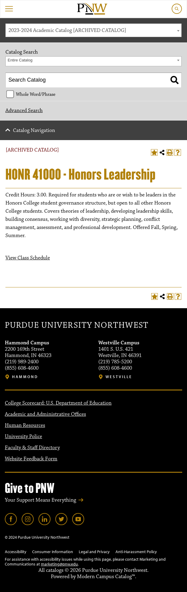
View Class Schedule (27, 258)
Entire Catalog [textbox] (20, 60)
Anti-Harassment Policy (136, 551)
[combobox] (93, 30)
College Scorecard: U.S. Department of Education (58, 403)
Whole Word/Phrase (35, 94)
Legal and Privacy (94, 551)
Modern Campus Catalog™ (106, 576)
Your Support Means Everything (40, 500)
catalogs (54, 570)
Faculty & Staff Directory (32, 447)
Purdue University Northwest (76, 325)
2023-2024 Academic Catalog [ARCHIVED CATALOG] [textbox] (67, 30)
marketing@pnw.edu (59, 564)
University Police (23, 436)
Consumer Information (52, 551)
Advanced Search (24, 110)
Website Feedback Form (31, 459)
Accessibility (15, 551)
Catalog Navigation (34, 130)
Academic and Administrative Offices (45, 414)
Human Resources (25, 425)
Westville (119, 376)
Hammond (25, 376)
